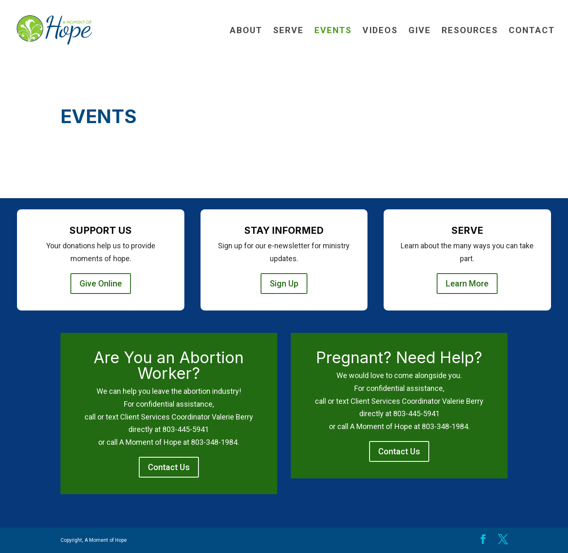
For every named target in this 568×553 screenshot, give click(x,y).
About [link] (246, 31)
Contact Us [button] (169, 467)
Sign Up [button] (284, 284)
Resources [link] (470, 31)
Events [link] (333, 31)
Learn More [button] (467, 284)
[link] (74, 29)
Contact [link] (532, 31)
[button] (483, 540)
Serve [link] (288, 31)
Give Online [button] (101, 284)
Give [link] (419, 31)
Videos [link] (380, 31)
